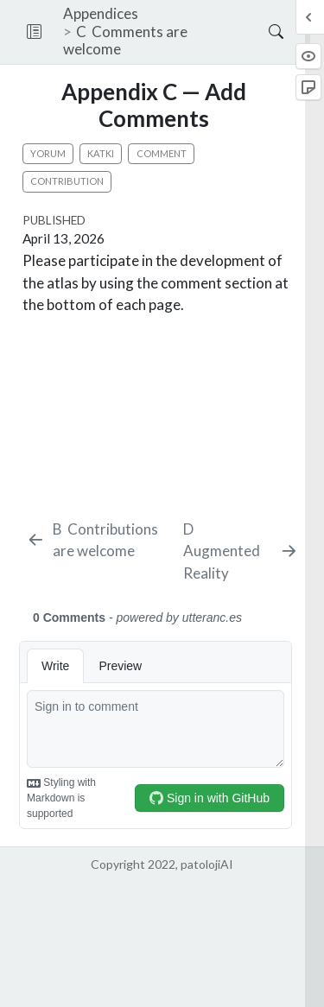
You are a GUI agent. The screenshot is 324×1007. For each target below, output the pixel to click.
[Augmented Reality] (240, 551)
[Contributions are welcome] (101, 540)
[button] (34, 32)
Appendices (100, 13)
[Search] (261, 32)
